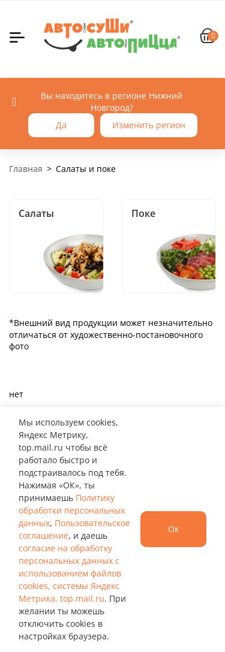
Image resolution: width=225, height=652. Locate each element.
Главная (26, 168)
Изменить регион (148, 125)
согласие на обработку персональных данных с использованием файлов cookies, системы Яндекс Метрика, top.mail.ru (70, 573)
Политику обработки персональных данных (72, 510)
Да (61, 125)
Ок (173, 529)
